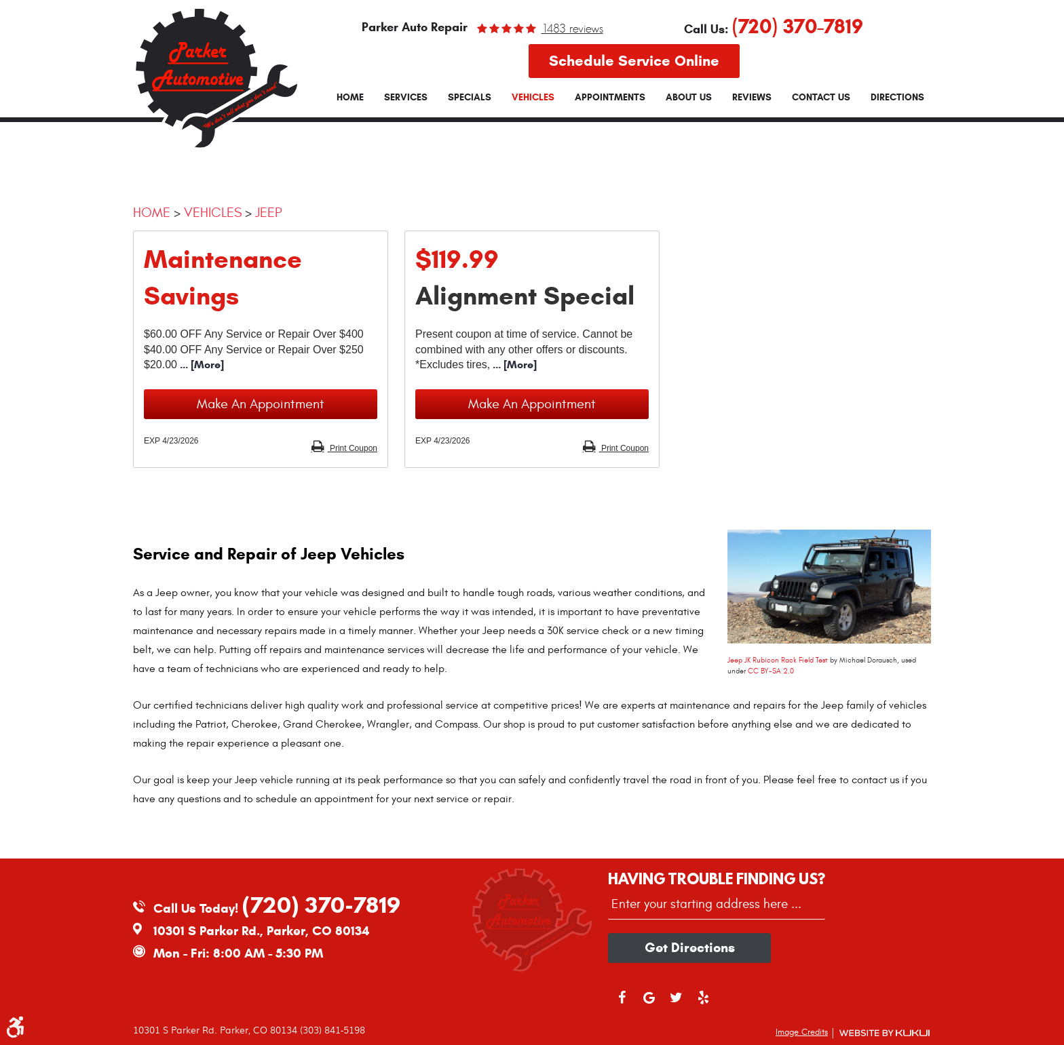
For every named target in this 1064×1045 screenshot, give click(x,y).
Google (648, 1003)
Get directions (690, 947)
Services (406, 97)
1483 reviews (572, 28)
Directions (897, 97)
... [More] (200, 364)
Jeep (268, 212)
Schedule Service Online (634, 61)
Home (350, 97)
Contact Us (821, 97)
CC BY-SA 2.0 (771, 671)
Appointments (610, 97)
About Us (689, 97)
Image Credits (802, 1032)
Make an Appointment (260, 404)
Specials (469, 97)
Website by (884, 1032)
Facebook (621, 1003)
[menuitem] (350, 98)
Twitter (675, 1003)
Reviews (752, 97)
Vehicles (533, 97)
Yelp (703, 1003)
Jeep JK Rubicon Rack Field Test (777, 660)
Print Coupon (352, 448)
